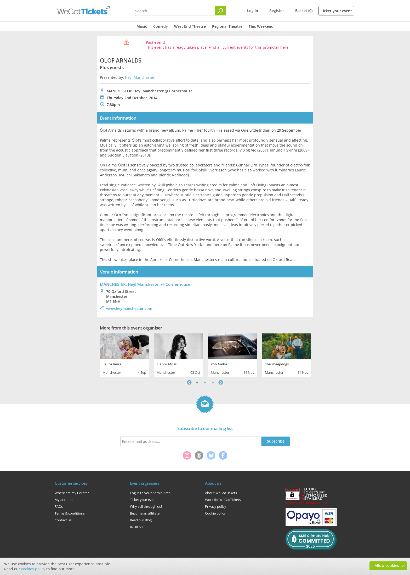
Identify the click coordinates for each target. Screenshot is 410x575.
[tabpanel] (124, 354)
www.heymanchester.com (129, 308)
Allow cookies (387, 565)
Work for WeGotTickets (223, 499)
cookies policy (33, 568)
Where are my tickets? (72, 492)
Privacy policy (215, 506)
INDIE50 (136, 526)
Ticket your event (336, 10)
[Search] (220, 10)
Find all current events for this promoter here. (249, 47)
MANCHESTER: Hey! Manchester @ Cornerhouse (145, 284)
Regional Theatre (227, 26)
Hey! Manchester (140, 77)
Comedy (160, 26)
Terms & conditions (70, 513)
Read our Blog (141, 520)
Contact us (63, 520)
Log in (252, 10)
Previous (189, 382)
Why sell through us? (146, 506)
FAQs (59, 506)
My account (64, 499)
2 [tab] (205, 382)
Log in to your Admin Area (150, 492)
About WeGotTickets (221, 492)
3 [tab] (212, 382)
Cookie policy (215, 513)
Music (141, 26)
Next (220, 382)
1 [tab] (197, 382)
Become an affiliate (145, 513)
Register (276, 10)
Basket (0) (303, 10)
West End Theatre (190, 26)
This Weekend (261, 26)
